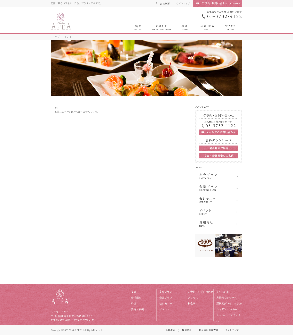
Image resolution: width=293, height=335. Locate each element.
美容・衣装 (137, 309)
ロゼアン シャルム (226, 309)
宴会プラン (165, 291)
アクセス (193, 297)
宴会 (133, 291)
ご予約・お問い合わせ (200, 291)
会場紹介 (136, 297)
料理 (133, 303)
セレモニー (165, 303)
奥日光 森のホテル (226, 297)
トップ (55, 36)
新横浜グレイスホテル (229, 303)
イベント (164, 309)
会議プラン (165, 297)
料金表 (191, 303)
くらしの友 (222, 291)
